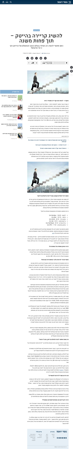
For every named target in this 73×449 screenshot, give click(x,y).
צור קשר (40, 434)
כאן (53, 233)
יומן (53, 437)
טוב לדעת (36, 30)
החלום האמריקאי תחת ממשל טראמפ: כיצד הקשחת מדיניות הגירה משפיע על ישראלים (47, 141)
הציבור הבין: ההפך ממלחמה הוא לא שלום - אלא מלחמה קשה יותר (9, 105)
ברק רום (48, 53)
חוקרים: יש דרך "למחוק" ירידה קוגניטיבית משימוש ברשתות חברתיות (10, 116)
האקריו (61, 370)
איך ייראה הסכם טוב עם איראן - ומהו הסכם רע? (9, 134)
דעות (53, 436)
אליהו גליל (15, 110)
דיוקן (47, 434)
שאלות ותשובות (33, 439)
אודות (40, 436)
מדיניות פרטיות (32, 436)
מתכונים (46, 440)
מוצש (47, 436)
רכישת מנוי (39, 437)
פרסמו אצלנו (32, 434)
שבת (47, 437)
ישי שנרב (15, 129)
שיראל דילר (14, 101)
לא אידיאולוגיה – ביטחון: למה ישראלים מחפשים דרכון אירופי (50, 145)
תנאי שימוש (32, 437)
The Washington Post (12, 120)
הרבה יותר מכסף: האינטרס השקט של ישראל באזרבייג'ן (9, 124)
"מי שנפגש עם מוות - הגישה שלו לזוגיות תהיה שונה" (9, 96)
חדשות (53, 434)
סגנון (47, 439)
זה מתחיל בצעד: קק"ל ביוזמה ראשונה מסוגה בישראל (53, 148)
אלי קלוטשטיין (14, 138)
